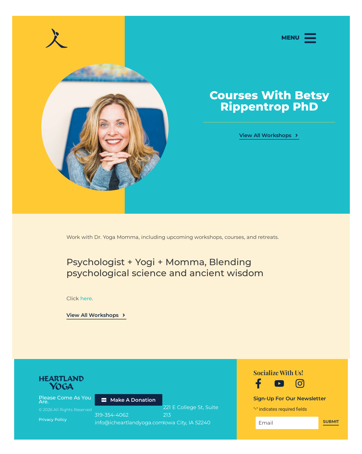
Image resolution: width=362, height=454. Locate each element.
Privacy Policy (53, 419)
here (86, 298)
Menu (289, 37)
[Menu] (310, 38)
